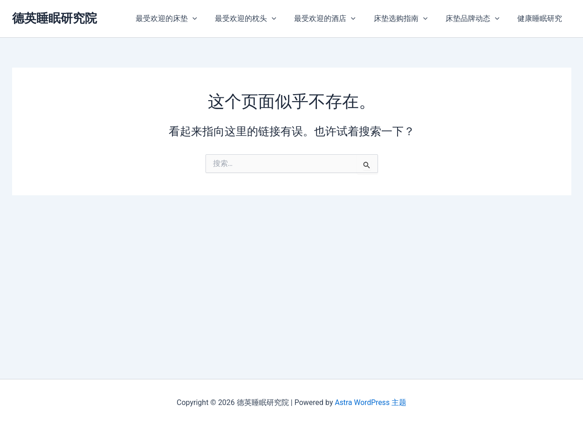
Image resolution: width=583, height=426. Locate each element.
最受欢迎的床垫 (183, 18)
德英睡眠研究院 (54, 18)
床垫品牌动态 (477, 18)
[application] (209, 18)
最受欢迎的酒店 (336, 18)
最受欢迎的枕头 (259, 18)
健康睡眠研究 (541, 18)
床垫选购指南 (408, 18)
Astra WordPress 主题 (371, 402)
